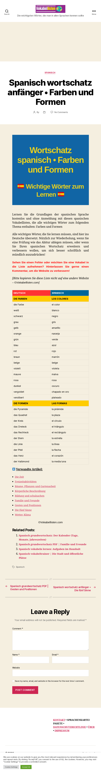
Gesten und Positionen (29, 510)
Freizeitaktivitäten (27, 486)
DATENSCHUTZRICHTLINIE (69, 739)
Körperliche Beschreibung (32, 495)
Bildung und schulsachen (31, 500)
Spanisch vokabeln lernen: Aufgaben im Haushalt (53, 557)
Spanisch (50, 77)
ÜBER (91, 739)
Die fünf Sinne (24, 514)
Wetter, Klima (24, 519)
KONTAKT (59, 732)
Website (16, 680)
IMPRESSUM (62, 743)
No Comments (61, 116)
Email (55, 667)
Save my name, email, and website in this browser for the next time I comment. (49, 693)
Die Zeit (20, 481)
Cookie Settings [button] (11, 767)
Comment (17, 641)
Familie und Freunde (29, 505)
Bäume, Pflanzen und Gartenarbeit (38, 491)
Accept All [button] (26, 767)
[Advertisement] (50, 45)
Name (16, 667)
